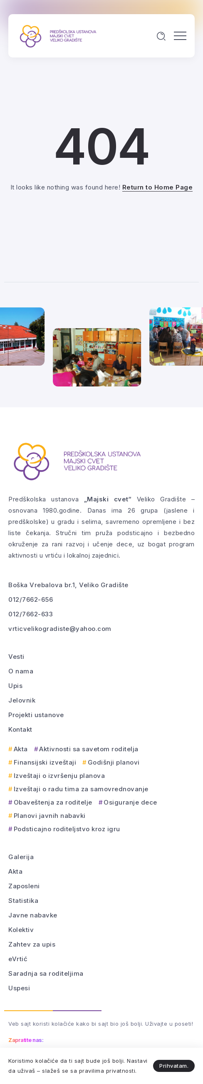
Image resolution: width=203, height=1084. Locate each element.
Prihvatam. (173, 1065)
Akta (21, 749)
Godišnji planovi (114, 762)
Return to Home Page (157, 187)
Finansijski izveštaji (45, 762)
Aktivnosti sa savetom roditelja (89, 749)
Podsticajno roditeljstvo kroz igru (67, 829)
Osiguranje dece (130, 802)
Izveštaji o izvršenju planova (59, 776)
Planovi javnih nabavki (50, 816)
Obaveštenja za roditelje (53, 802)
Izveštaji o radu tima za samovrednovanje (81, 789)
